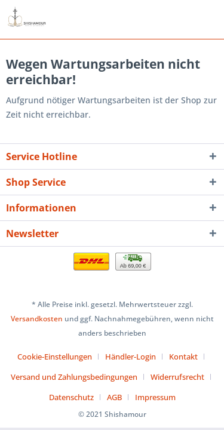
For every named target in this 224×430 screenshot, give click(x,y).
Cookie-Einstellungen (54, 356)
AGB (114, 397)
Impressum (155, 397)
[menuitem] (59, 356)
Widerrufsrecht (177, 376)
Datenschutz (71, 397)
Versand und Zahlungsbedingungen (74, 376)
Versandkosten (37, 319)
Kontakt (183, 356)
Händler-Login (130, 356)
